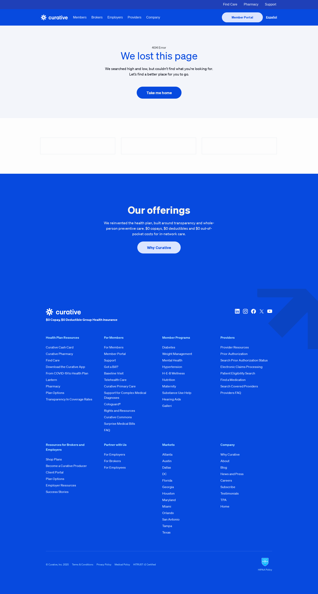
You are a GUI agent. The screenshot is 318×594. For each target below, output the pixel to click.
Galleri (167, 406)
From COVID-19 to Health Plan (67, 373)
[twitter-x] (261, 315)
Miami (166, 506)
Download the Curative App (65, 367)
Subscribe (227, 487)
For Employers (114, 454)
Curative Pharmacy (59, 354)
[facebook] (253, 315)
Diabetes (168, 347)
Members (80, 17)
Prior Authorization (234, 354)
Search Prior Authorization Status (244, 360)
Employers (115, 17)
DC (164, 474)
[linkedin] (237, 315)
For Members (114, 347)
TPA (223, 500)
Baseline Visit (114, 373)
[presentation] (242, 17)
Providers (134, 17)
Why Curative (230, 454)
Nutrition (168, 380)
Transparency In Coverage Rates (69, 399)
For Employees (115, 467)
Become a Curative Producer (66, 466)
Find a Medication (233, 380)
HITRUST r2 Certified (144, 564)
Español (271, 17)
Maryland (169, 500)
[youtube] (269, 315)
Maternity (169, 386)
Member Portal (115, 354)
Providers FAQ (230, 393)
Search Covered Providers (239, 386)
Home (224, 506)
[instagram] (245, 315)
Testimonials (229, 493)
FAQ (107, 430)
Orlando (168, 513)
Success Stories (57, 492)
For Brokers (112, 461)
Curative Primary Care (120, 386)
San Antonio (170, 519)
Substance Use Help (176, 393)
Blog (223, 467)
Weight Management (177, 354)
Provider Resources (234, 347)
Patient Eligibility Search (237, 373)
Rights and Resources (119, 411)
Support (270, 4)
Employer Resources (61, 485)
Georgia (168, 487)
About (224, 461)
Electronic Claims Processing (241, 367)
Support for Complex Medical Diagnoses (125, 395)
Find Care (230, 4)
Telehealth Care (115, 380)
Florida (167, 480)
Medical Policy (122, 564)
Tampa (167, 526)
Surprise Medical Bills (119, 424)
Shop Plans (54, 459)
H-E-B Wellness (173, 373)
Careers (226, 480)
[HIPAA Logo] (265, 564)
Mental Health (172, 360)
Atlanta (167, 454)
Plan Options (55, 393)
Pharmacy (251, 4)
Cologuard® (112, 404)
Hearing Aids (171, 399)
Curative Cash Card (59, 347)
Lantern (51, 380)
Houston (168, 493)
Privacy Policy (104, 564)
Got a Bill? (111, 367)
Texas (166, 532)
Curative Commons (118, 417)
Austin (167, 461)
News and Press (232, 474)
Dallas (166, 467)
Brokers (97, 17)
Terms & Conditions (82, 564)
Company (153, 17)
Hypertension (172, 367)
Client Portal (54, 472)
